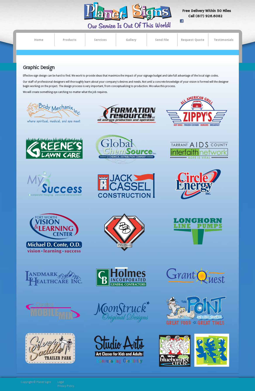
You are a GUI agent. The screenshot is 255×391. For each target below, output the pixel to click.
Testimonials (223, 40)
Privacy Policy (66, 386)
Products (67, 40)
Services (98, 40)
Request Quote (192, 40)
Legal (61, 382)
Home (38, 40)
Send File (162, 40)
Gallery (131, 40)
